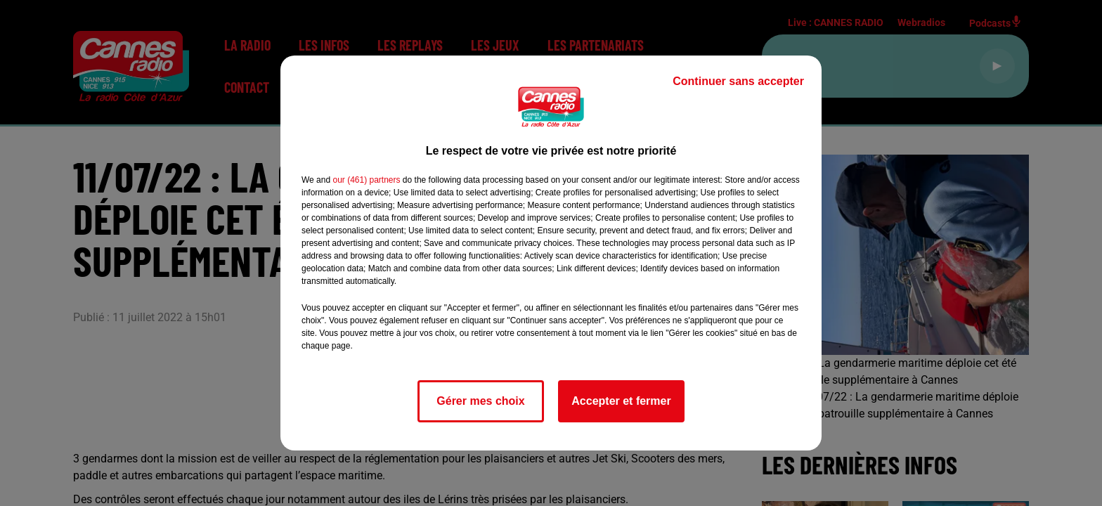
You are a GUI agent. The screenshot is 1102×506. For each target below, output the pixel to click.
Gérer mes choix (480, 401)
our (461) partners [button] (366, 180)
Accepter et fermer (620, 401)
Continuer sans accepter (738, 81)
